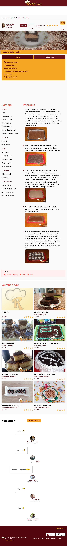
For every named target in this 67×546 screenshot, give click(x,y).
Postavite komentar (34, 420)
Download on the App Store (50, 534)
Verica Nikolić (36, 499)
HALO (11, 540)
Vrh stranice (60, 528)
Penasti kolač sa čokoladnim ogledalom (16, 71)
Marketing (7, 538)
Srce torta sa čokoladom (50, 365)
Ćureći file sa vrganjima (11, 62)
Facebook (36, 538)
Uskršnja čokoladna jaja (17, 396)
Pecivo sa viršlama (9, 65)
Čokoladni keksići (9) (50, 396)
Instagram (53, 538)
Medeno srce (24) (50, 303)
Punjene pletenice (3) (10, 77)
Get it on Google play (60, 534)
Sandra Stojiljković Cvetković (10, 25)
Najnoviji (17, 57)
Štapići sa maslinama (10, 68)
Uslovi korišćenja (23, 537)
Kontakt (13, 538)
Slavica (38, 461)
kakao (23, 274)
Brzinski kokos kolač (17, 365)
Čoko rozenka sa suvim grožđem (50, 334)
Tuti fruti (17, 303)
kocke (31, 274)
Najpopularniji (49, 57)
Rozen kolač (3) (17, 334)
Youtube (47, 538)
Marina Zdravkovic (32, 519)
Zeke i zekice (8, 74)
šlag (16, 274)
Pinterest (59, 538)
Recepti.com (33, 3)
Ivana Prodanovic (32, 441)
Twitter (42, 538)
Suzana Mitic (33, 480)
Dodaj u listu (63, 23)
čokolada (8, 274)
